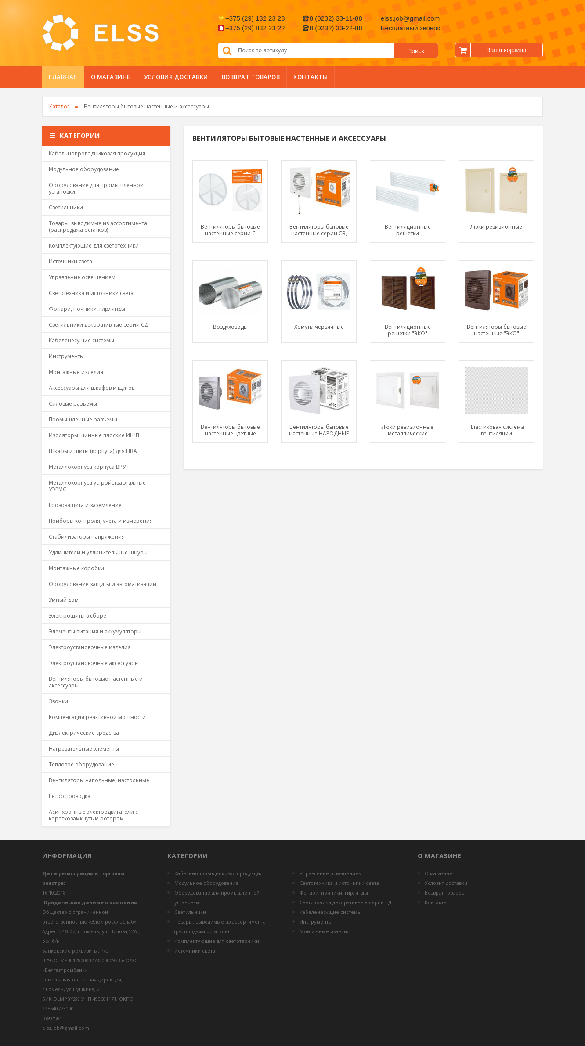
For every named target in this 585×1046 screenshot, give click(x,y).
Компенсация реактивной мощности (97, 717)
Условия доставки (176, 77)
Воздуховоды (230, 327)
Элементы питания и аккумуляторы (95, 631)
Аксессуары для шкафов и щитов (91, 388)
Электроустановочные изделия (90, 647)
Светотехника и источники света (91, 293)
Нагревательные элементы (84, 748)
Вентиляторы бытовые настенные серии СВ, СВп (319, 230)
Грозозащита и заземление (85, 505)
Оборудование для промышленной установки (96, 188)
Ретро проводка (69, 796)
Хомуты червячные (319, 327)
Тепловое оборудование (81, 764)
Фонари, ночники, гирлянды (87, 309)
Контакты (310, 77)
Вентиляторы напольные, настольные (99, 780)
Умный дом (64, 600)
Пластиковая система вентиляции (496, 430)
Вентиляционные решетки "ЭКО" (408, 330)
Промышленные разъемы (83, 419)
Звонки (58, 701)
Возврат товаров (251, 77)
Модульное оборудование (84, 169)
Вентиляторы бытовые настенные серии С (230, 230)
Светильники (66, 207)
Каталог (59, 106)
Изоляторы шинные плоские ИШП (94, 435)
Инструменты (66, 356)
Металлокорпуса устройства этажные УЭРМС (97, 486)
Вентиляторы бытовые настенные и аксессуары (96, 682)
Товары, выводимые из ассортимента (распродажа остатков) (98, 226)
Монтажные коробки (76, 568)
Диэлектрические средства (84, 733)
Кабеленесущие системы (81, 340)
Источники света (70, 261)
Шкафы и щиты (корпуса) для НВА (93, 451)
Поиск (415, 50)
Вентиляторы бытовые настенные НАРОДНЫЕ (319, 430)
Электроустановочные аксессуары (94, 663)
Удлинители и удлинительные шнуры (98, 552)
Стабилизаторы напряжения (87, 536)
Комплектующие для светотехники (94, 245)
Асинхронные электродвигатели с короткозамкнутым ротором (93, 815)
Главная (63, 77)
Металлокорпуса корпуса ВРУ (87, 467)
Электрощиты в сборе (77, 615)
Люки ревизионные (496, 226)
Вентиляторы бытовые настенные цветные (230, 430)
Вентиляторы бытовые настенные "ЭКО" (496, 330)
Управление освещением (82, 277)
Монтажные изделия (76, 372)
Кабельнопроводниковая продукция (97, 153)
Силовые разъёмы (73, 403)
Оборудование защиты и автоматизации (102, 584)
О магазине (110, 77)
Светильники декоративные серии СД (98, 324)
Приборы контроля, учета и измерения (101, 521)
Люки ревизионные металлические (407, 430)
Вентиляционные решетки (408, 230)
